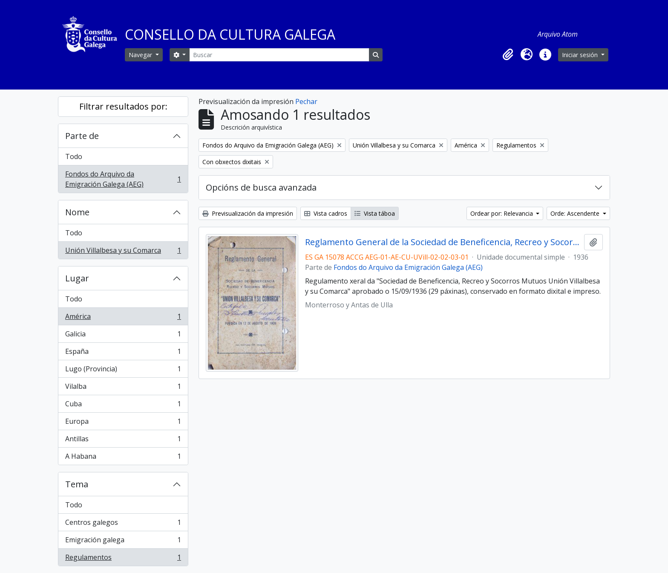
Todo (73, 156)
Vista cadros (325, 213)
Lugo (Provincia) (123, 371)
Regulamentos (123, 559)
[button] (507, 54)
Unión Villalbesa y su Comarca (123, 252)
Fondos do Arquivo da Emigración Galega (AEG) (123, 179)
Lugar (77, 278)
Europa (123, 423)
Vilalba (123, 388)
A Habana (123, 458)
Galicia (123, 336)
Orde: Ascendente (575, 213)
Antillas (123, 441)
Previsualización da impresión (247, 213)
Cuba (123, 406)
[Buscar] (279, 54)
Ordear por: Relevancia (502, 213)
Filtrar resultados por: (123, 106)
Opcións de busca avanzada (261, 187)
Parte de (82, 136)
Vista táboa (374, 213)
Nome (77, 212)
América (123, 318)
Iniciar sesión (580, 55)
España (123, 353)
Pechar (306, 101)
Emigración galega (123, 542)
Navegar (141, 55)
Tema (76, 484)
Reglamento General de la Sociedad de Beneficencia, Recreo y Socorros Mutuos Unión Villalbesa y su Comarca (443, 242)
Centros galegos (123, 524)
